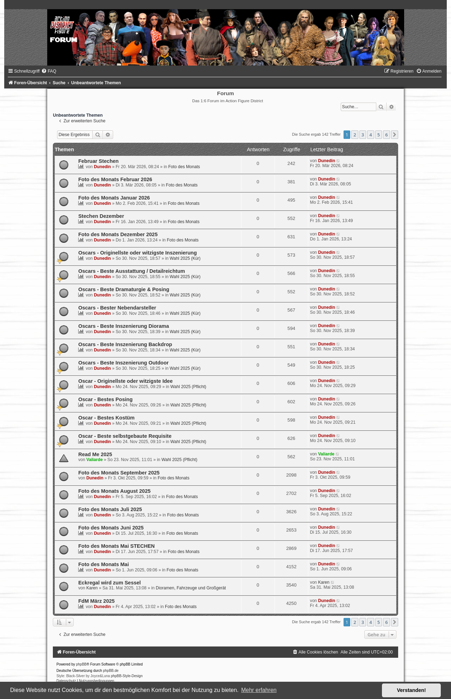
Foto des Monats (184, 166)
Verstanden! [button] (411, 690)
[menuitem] (48, 71)
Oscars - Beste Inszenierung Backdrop (125, 344)
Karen (92, 587)
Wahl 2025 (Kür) (185, 258)
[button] (394, 134)
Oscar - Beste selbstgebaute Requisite (125, 436)
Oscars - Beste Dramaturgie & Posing (123, 289)
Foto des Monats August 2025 (114, 491)
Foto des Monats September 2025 (119, 473)
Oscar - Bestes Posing (105, 399)
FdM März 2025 (96, 601)
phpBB (81, 664)
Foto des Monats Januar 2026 (114, 198)
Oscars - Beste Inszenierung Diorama (123, 326)
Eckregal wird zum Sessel (109, 582)
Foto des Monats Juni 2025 (111, 528)
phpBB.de (110, 671)
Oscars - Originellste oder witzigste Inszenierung (137, 253)
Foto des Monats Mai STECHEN (116, 546)
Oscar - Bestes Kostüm (106, 418)
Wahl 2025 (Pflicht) (188, 386)
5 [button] (378, 134)
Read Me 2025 (95, 454)
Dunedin (102, 166)
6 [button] (386, 134)
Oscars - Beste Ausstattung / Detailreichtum (131, 271)
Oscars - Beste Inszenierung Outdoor (123, 363)
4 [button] (370, 134)
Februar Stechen (98, 161)
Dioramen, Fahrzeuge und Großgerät (191, 587)
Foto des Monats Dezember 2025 (117, 234)
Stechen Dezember (101, 216)
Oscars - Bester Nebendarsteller (117, 308)
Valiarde (94, 459)
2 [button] (354, 134)
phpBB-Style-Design (127, 676)
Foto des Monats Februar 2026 (115, 179)
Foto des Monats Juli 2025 (110, 509)
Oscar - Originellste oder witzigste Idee (125, 381)
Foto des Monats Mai (103, 564)
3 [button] (363, 134)
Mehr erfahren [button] (259, 690)
